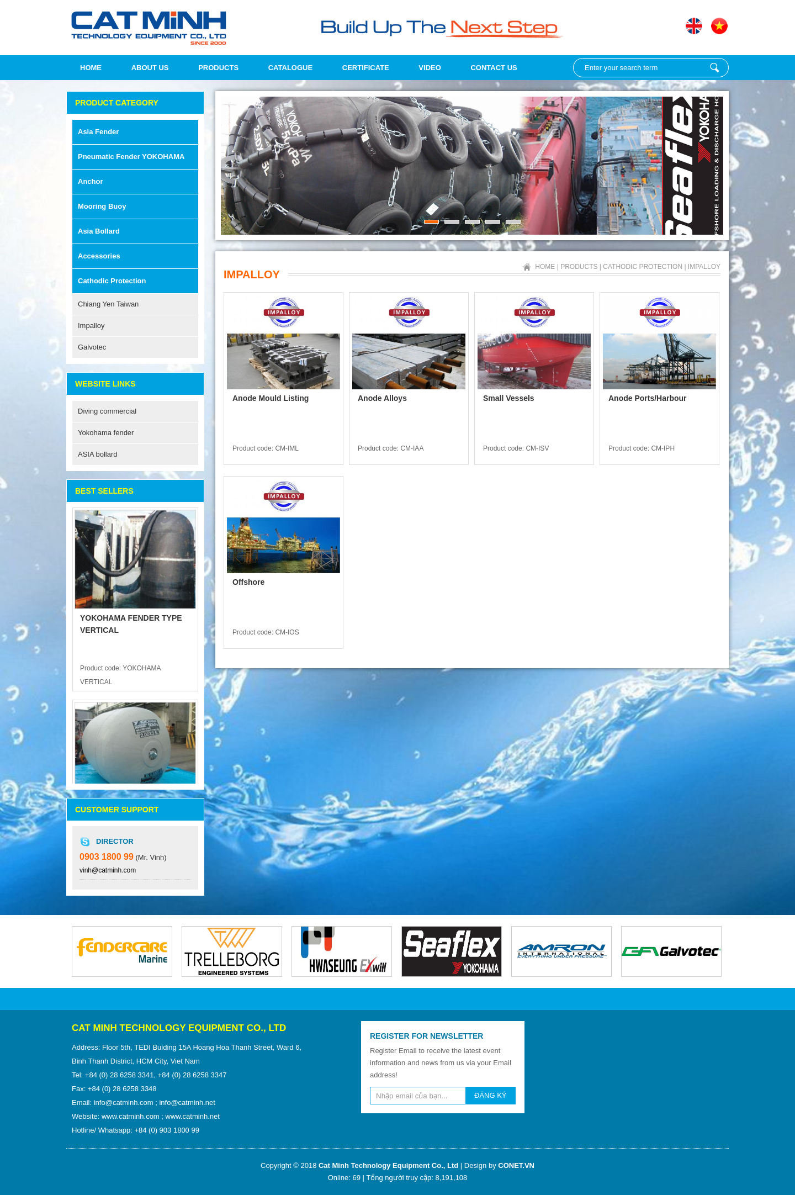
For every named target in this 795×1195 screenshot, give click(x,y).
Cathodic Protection (112, 281)
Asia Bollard (99, 231)
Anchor (90, 181)
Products (218, 68)
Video (429, 68)
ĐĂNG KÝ (490, 1095)
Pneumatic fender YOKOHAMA (131, 156)
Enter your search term (714, 68)
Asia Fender (98, 132)
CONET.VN (516, 1165)
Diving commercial (107, 411)
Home (91, 68)
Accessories (99, 256)
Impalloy (91, 325)
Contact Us (493, 68)
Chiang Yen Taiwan (108, 304)
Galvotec (92, 347)
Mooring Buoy (102, 206)
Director (115, 841)
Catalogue (290, 68)
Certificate (365, 68)
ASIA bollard (98, 454)
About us (150, 68)
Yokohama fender (106, 433)
